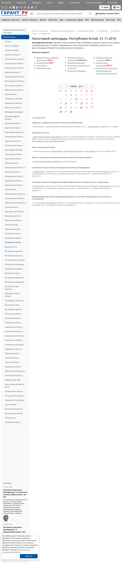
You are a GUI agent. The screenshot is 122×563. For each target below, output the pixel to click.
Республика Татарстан (14, 300)
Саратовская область (14, 327)
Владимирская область (15, 76)
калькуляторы (42, 63)
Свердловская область (14, 336)
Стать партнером (93, 2)
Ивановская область (13, 103)
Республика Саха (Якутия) (12, 287)
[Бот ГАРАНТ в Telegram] (24, 7)
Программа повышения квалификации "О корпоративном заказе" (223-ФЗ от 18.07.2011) (14, 530)
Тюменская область (13, 366)
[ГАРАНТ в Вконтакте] (10, 7)
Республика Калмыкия (14, 264)
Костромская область (14, 145)
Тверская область (12, 353)
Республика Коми (12, 273)
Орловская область (13, 216)
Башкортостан (11, 247)
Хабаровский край (12, 380)
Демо (61, 2)
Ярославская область (14, 413)
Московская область (13, 180)
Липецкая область (12, 172)
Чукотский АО (10, 404)
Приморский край (12, 229)
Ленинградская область (15, 167)
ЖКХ (87, 19)
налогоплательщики (41, 137)
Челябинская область (14, 391)
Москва (8, 41)
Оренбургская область (14, 211)
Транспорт (110, 19)
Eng (116, 7)
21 (61, 107)
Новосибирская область (15, 203)
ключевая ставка (43, 68)
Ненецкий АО (10, 189)
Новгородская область (14, 198)
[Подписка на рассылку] (2, 7)
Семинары (75, 2)
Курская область (12, 163)
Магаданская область (14, 176)
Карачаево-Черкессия (14, 132)
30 (71, 111)
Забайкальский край (13, 99)
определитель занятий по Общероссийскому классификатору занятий (107, 71)
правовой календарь (76, 63)
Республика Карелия (13, 269)
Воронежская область (14, 90)
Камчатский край (12, 128)
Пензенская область (13, 220)
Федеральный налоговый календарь (14, 31)
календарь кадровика (76, 71)
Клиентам (112, 2)
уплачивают (56, 137)
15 (66, 103)
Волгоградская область (15, 81)
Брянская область (12, 72)
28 (61, 111)
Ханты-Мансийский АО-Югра (15, 385)
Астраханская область (14, 63)
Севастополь (10, 418)
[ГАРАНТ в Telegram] (21, 7)
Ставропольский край (14, 344)
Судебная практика (10, 19)
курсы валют (41, 65)
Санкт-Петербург (12, 46)
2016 (81, 86)
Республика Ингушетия (15, 260)
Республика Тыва (12, 305)
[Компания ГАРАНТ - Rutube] (32, 7)
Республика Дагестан (14, 255)
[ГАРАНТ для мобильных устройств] (6, 7)
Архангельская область (15, 59)
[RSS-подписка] (36, 7)
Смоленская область (13, 340)
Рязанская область (13, 318)
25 (81, 107)
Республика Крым (12, 422)
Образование (97, 19)
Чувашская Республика (15, 400)
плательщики (38, 171)
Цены (50, 2)
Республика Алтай (13, 242)
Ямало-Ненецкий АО (13, 409)
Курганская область (13, 158)
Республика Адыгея (13, 238)
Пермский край (11, 225)
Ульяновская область (14, 375)
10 (76, 99)
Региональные (9, 37)
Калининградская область (12, 117)
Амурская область (12, 54)
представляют (94, 126)
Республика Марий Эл (14, 277)
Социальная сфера (74, 19)
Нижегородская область (15, 194)
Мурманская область (14, 185)
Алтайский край (11, 50)
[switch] (32, 14)
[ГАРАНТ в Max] (17, 7)
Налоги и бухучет (30, 19)
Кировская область (13, 141)
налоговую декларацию (54, 141)
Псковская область (13, 233)
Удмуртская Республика (15, 371)
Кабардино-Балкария (14, 112)
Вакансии (21, 2)
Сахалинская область (14, 331)
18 (81, 103)
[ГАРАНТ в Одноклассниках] (28, 7)
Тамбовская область (13, 349)
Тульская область (12, 362)
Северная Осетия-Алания (12, 294)
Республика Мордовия (14, 282)
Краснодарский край (14, 150)
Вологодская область (14, 85)
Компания (6, 2)
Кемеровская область (14, 136)
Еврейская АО (11, 94)
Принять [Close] (29, 556)
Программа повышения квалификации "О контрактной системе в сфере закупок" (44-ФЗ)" (15, 493)
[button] (107, 14)
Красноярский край (13, 154)
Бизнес (43, 19)
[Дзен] (14, 7)
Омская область (11, 207)
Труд (61, 19)
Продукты (36, 2)
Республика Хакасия (13, 309)
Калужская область (13, 123)
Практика (52, 19)
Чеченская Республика (14, 396)
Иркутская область (13, 107)
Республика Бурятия (13, 251)
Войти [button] (105, 7)
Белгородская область (14, 68)
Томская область (12, 358)
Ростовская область (13, 314)
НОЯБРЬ (73, 86)
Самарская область (13, 322)
